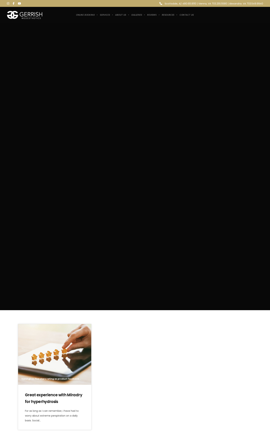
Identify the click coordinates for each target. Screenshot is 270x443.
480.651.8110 (189, 3)
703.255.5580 (219, 3)
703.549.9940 (255, 3)
